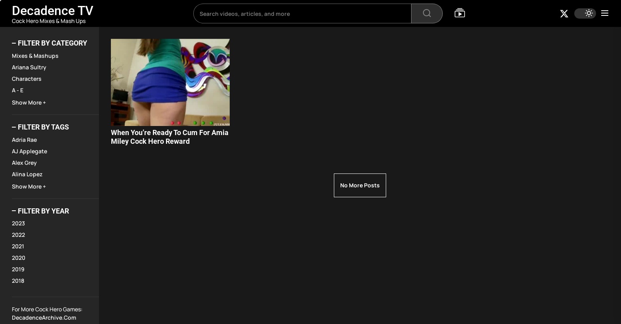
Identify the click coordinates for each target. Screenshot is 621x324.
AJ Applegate (29, 151)
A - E (17, 90)
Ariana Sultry (29, 67)
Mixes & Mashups (35, 55)
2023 (18, 223)
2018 (18, 280)
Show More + (29, 102)
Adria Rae (24, 139)
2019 (18, 269)
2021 (18, 246)
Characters (27, 78)
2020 (18, 257)
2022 (18, 234)
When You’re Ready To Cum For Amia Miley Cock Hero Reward (170, 136)
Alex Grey (24, 162)
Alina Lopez (27, 174)
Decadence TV (52, 10)
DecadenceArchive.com (44, 317)
